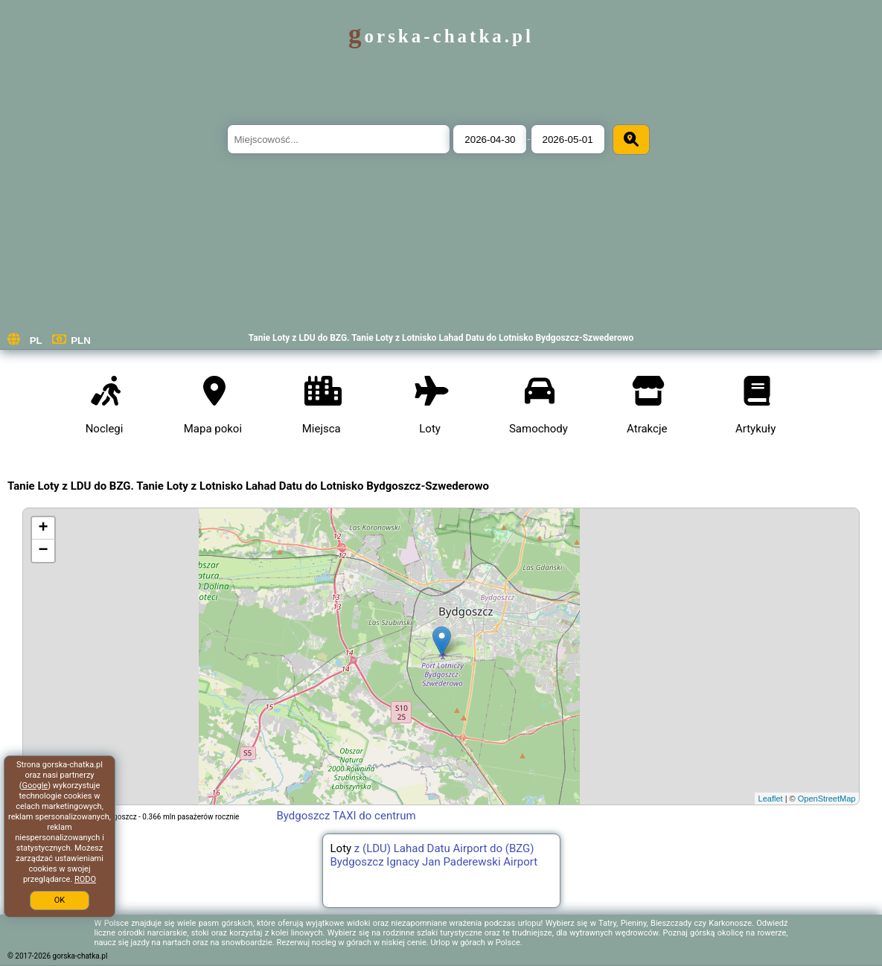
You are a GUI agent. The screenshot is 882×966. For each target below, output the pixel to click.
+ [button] (43, 528)
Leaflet (770, 798)
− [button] (43, 551)
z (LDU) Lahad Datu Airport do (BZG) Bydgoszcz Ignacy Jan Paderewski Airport (434, 855)
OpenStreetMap (827, 798)
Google (35, 785)
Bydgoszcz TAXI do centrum (345, 815)
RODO (85, 879)
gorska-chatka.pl (441, 36)
